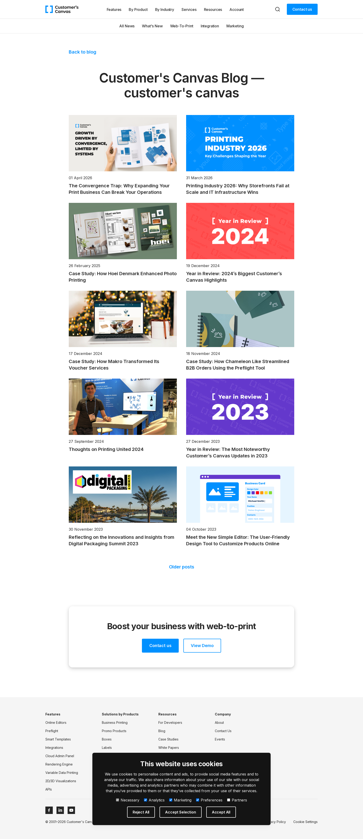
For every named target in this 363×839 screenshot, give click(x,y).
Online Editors (55, 722)
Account (236, 9)
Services (189, 9)
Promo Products (114, 731)
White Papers (168, 748)
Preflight (51, 731)
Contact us (302, 9)
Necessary (127, 800)
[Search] (277, 9)
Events (220, 739)
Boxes (107, 739)
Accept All (221, 812)
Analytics (154, 800)
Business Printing (115, 722)
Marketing (235, 26)
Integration (210, 26)
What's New (152, 26)
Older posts (181, 567)
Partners (237, 800)
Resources (213, 9)
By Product (138, 9)
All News (127, 26)
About (219, 722)
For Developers (170, 722)
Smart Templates (58, 739)
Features (114, 9)
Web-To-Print (181, 26)
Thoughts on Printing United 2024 (106, 449)
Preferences (209, 800)
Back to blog (82, 52)
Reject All (141, 812)
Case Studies (168, 739)
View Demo (202, 645)
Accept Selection (180, 812)
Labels (107, 748)
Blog (161, 731)
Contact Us (223, 731)
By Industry (164, 9)
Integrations (54, 748)
